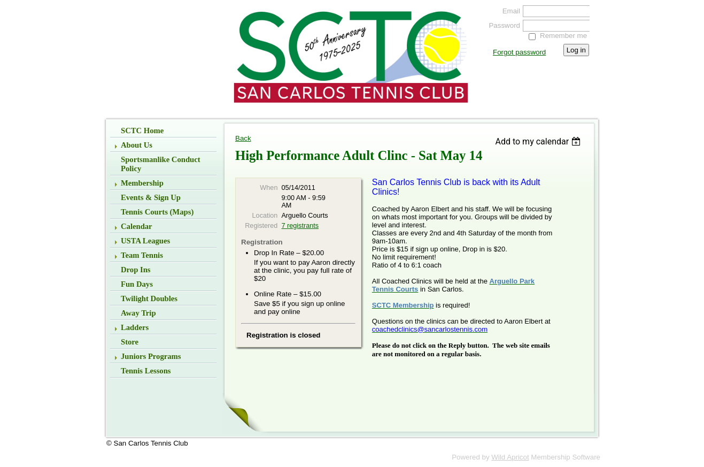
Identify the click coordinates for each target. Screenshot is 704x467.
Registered (261, 225)
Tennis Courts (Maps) (157, 212)
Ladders (135, 327)
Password (502, 25)
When (268, 188)
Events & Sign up (151, 197)
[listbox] (539, 141)
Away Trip (138, 313)
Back (243, 138)
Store (129, 342)
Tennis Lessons (146, 370)
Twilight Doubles (149, 298)
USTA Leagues (145, 240)
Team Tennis (142, 255)
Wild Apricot (510, 457)
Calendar (136, 226)
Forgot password (519, 52)
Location (265, 215)
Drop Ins (136, 269)
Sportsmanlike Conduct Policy (160, 164)
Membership (142, 183)
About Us (136, 145)
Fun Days (137, 284)
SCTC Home (142, 130)
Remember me (563, 36)
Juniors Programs (151, 356)
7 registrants (300, 225)
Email (509, 11)
